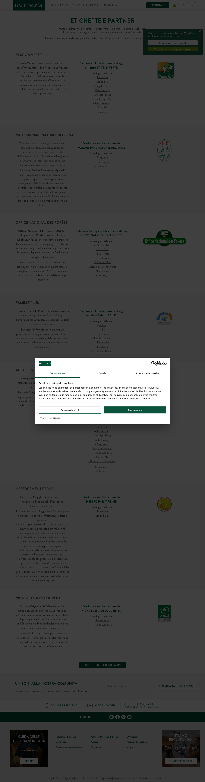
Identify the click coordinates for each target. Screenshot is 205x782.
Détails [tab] (102, 373)
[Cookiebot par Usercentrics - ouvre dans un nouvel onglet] (153, 363)
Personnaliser (70, 410)
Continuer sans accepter (50, 418)
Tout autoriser (135, 410)
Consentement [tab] (57, 373)
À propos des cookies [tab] (147, 373)
